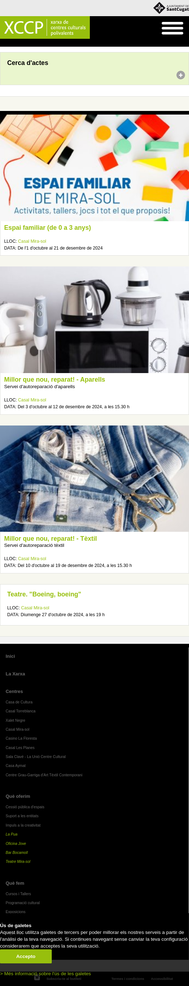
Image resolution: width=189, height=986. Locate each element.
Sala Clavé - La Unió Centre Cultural (36, 757)
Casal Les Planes (20, 748)
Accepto (26, 956)
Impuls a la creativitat (23, 825)
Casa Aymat (16, 766)
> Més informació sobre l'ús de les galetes (45, 973)
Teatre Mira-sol (18, 862)
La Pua (12, 834)
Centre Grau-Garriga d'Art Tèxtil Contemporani (44, 775)
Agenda (19, 43)
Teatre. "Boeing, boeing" (44, 594)
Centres (14, 691)
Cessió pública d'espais (25, 807)
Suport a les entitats (22, 816)
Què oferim (18, 796)
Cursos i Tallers (18, 894)
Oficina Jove (16, 844)
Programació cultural (23, 903)
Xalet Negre (16, 720)
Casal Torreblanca (21, 711)
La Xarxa (15, 673)
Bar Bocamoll (17, 853)
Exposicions (16, 912)
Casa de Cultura (19, 702)
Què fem (15, 883)
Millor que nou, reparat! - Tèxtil (50, 538)
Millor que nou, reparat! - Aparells (54, 379)
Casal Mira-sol (32, 241)
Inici (4, 43)
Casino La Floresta (21, 738)
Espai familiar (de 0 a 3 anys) (47, 227)
